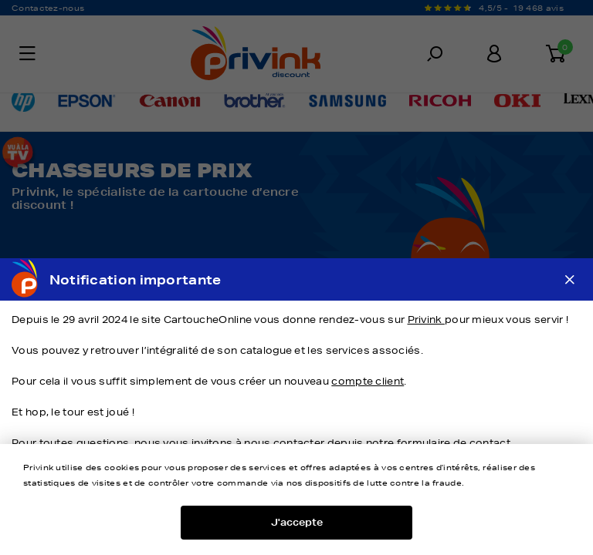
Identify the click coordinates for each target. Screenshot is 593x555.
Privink (426, 319)
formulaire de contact (453, 442)
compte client (367, 381)
